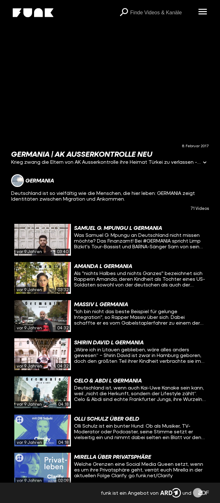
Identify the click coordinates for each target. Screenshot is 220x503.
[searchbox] (162, 13)
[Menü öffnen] (202, 12)
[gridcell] (110, 240)
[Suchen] (123, 13)
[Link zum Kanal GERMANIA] (32, 180)
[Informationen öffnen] (205, 163)
